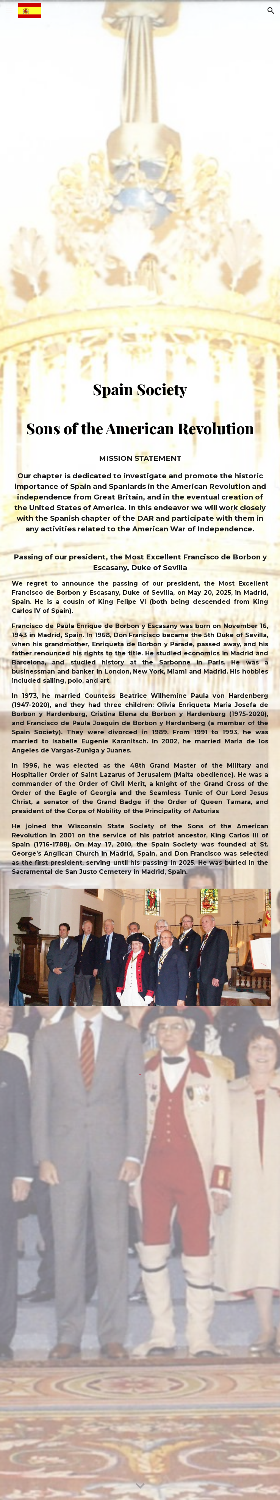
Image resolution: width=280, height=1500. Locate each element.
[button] (9, 10)
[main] (140, 460)
